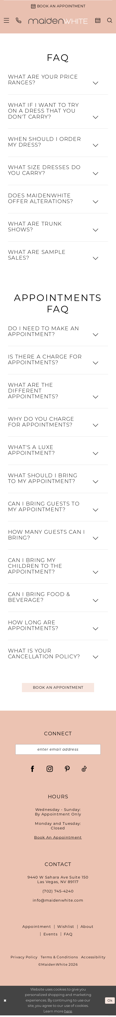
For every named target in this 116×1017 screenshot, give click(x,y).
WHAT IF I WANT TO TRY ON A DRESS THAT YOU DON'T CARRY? (43, 111)
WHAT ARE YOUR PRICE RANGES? (43, 80)
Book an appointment (58, 688)
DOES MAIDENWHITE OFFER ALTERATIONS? (40, 199)
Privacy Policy (24, 959)
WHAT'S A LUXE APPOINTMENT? (31, 451)
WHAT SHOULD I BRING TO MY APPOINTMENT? (42, 479)
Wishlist (65, 928)
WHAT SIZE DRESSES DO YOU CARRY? (44, 171)
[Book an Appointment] (58, 6)
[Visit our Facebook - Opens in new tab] (32, 770)
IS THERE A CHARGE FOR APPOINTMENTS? (45, 360)
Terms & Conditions (59, 959)
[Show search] (110, 21)
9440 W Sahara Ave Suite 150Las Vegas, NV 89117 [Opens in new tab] (58, 881)
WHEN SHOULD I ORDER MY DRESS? (44, 143)
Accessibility (93, 959)
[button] (6, 21)
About (87, 928)
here (68, 1013)
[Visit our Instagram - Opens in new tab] (49, 770)
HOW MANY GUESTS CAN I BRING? (46, 536)
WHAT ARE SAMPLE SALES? (37, 256)
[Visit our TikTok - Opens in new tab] (84, 770)
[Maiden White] (58, 21)
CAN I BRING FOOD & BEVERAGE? (39, 598)
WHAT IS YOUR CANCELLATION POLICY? (44, 654)
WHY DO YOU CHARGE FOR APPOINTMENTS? (41, 423)
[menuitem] (6, 21)
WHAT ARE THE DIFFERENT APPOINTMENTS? (33, 391)
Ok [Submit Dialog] (110, 1002)
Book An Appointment (58, 839)
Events (50, 935)
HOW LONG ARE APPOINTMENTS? (33, 626)
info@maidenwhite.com (58, 902)
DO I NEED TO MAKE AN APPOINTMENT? (43, 332)
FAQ (68, 935)
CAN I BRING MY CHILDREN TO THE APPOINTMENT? (35, 567)
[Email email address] (58, 750)
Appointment (36, 928)
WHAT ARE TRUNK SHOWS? (35, 227)
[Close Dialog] (5, 1002)
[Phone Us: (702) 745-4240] (18, 21)
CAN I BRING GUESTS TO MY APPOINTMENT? (44, 507)
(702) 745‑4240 (58, 892)
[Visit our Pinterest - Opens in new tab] (67, 770)
